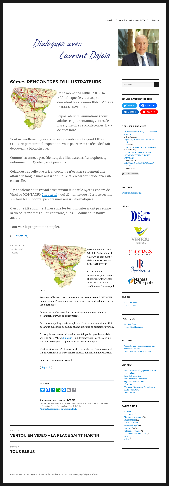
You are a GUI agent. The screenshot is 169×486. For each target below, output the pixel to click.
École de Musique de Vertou (135, 379)
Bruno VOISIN (130, 305)
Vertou (127, 436)
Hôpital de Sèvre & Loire (134, 381)
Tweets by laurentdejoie (132, 193)
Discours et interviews (133, 417)
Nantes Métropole (131, 425)
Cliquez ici (49, 194)
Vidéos (127, 439)
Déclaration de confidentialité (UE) (52, 474)
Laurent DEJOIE (17, 245)
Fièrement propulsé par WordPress (84, 474)
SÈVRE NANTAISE (131, 390)
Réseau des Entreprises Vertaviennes (139, 387)
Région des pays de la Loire (135, 434)
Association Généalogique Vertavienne (140, 370)
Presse (155, 20)
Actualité (14, 253)
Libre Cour (128, 384)
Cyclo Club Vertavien (132, 376)
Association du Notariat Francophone (139, 346)
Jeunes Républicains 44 (133, 327)
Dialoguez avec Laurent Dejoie (22, 474)
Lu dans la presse (131, 423)
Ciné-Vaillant (129, 373)
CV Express (128, 414)
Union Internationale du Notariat (137, 351)
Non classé (128, 428)
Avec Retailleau (130, 324)
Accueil (108, 20)
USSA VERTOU (130, 393)
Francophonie (130, 420)
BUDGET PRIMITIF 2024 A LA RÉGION (140, 147)
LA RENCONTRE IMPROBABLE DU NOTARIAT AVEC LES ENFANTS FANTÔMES (138, 155)
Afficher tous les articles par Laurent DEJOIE (58, 409)
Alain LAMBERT (130, 302)
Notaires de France (132, 349)
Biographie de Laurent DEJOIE (132, 20)
